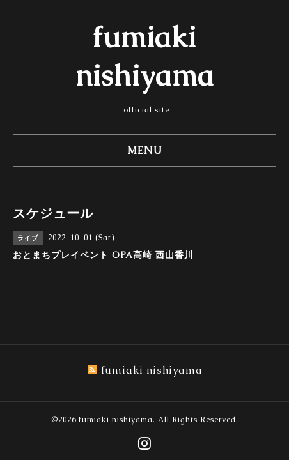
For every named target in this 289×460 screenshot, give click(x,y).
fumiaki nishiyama (116, 420)
